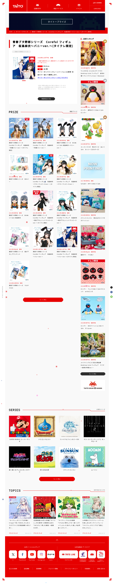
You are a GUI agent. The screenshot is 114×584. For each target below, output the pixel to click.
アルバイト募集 (53, 569)
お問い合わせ (101, 569)
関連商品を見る (46, 99)
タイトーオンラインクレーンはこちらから (53, 77)
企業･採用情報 (97, 3)
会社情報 (26, 569)
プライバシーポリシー (71, 569)
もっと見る (43, 300)
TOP (10, 32)
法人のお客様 (13, 569)
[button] (24, 80)
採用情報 (38, 569)
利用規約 (87, 569)
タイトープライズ (22, 32)
